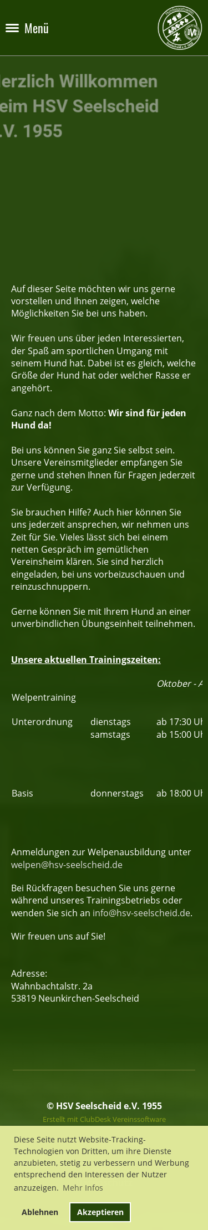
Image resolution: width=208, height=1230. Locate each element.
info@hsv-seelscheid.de (141, 913)
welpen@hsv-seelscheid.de (67, 865)
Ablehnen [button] (40, 1212)
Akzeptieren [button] (100, 1212)
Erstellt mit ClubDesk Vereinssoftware (104, 1119)
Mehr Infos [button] (83, 1187)
